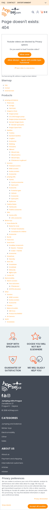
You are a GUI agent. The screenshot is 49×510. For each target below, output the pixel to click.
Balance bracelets (12, 308)
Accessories (12, 141)
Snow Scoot (10, 242)
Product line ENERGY (15, 314)
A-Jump (11, 179)
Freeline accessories (15, 210)
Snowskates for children (18, 231)
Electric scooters (12, 281)
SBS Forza (12, 311)
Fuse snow (10, 240)
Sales (4, 441)
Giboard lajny (15, 158)
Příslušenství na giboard (18, 160)
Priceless (9, 305)
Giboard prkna (15, 155)
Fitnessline (12, 147)
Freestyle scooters (15, 166)
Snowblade (12, 267)
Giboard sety (15, 152)
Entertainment (24, 2)
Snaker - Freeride (16, 251)
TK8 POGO (12, 108)
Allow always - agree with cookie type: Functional (24, 61)
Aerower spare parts (17, 125)
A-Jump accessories (17, 182)
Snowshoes (10, 256)
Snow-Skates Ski (12, 223)
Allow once (24, 54)
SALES (7, 319)
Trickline (11, 133)
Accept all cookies (38, 506)
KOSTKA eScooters (15, 289)
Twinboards (13, 207)
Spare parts (14, 185)
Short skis (10, 262)
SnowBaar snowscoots (16, 245)
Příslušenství (15, 286)
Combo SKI (10, 275)
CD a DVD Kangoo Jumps (16, 117)
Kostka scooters (14, 171)
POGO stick (10, 103)
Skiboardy (12, 270)
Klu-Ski (9, 237)
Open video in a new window (25, 68)
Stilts (8, 212)
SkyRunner (12, 201)
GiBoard (11, 149)
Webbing (12, 144)
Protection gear (16, 190)
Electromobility (9, 278)
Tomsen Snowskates (17, 229)
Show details (6, 505)
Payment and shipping (12, 458)
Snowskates (13, 264)
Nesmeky (12, 259)
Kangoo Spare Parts (15, 127)
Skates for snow (14, 226)
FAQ (3, 2)
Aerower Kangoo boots (16, 122)
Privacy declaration (41, 499)
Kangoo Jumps (13, 114)
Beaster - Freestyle (17, 248)
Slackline (9, 130)
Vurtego (11, 106)
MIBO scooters (13, 169)
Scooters (9, 163)
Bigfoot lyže (12, 272)
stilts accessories (16, 218)
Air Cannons (11, 316)
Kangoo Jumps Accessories (17, 119)
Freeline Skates (11, 204)
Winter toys (8, 220)
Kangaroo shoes (12, 111)
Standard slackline (15, 136)
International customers (12, 463)
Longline (11, 138)
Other (7, 292)
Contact (11, 2)
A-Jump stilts (13, 215)
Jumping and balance (11, 100)
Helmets (14, 193)
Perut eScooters (14, 283)
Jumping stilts (11, 177)
